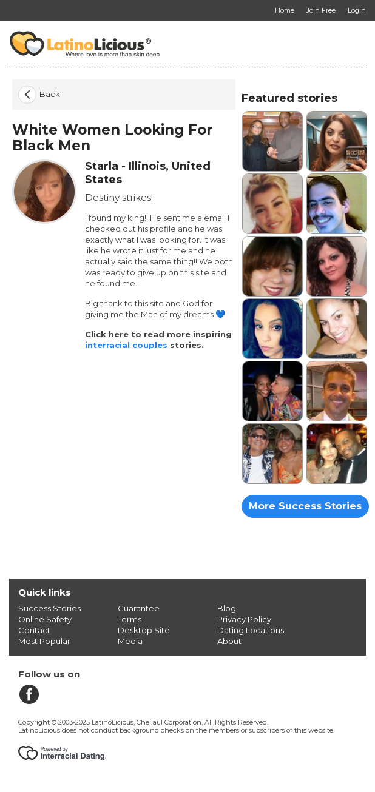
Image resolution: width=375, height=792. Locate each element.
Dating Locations (250, 630)
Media (130, 641)
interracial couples (126, 345)
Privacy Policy (244, 619)
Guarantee (139, 608)
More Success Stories (305, 506)
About (229, 641)
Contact (34, 630)
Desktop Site (144, 630)
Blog (226, 608)
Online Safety (45, 619)
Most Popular (44, 641)
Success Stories (49, 608)
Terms (129, 619)
